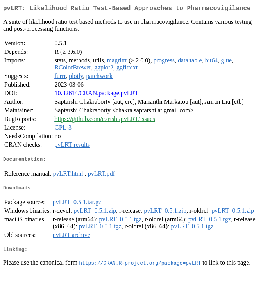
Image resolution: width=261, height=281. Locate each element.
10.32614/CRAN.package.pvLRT (96, 94)
